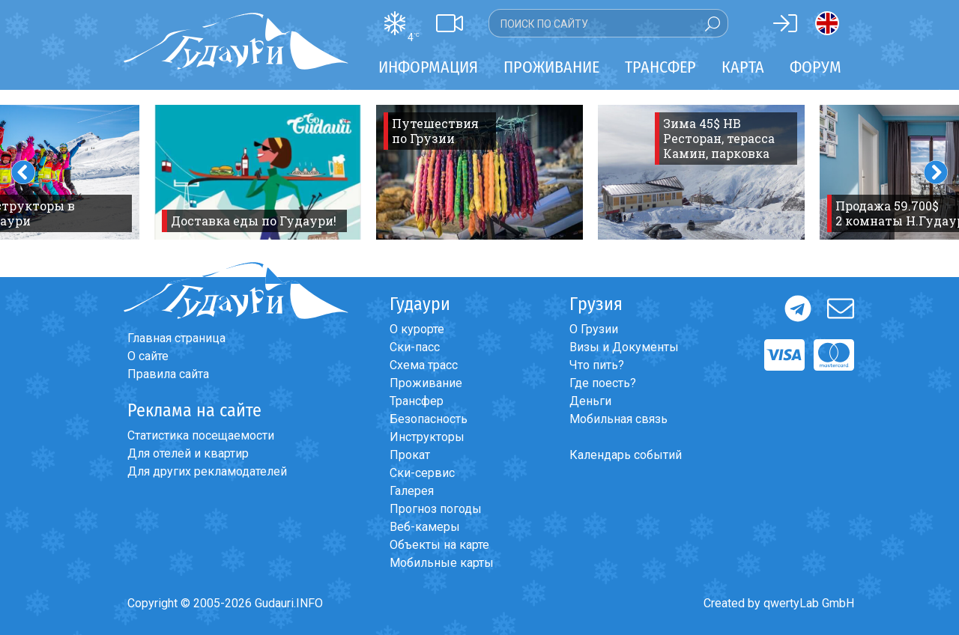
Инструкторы (427, 437)
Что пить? (596, 365)
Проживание (426, 383)
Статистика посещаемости (200, 435)
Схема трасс (424, 365)
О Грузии (593, 329)
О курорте (417, 329)
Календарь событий (625, 455)
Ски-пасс (415, 347)
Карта (742, 67)
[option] (258, 172)
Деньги (590, 401)
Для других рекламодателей (207, 471)
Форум (815, 67)
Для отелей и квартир (188, 453)
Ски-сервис (422, 473)
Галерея (412, 491)
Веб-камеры (425, 527)
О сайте (148, 356)
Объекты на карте (439, 545)
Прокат (410, 455)
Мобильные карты (442, 563)
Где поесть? (602, 383)
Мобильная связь (618, 419)
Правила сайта (168, 374)
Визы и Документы (624, 347)
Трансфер (417, 401)
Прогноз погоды (436, 509)
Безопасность (429, 419)
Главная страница (176, 338)
